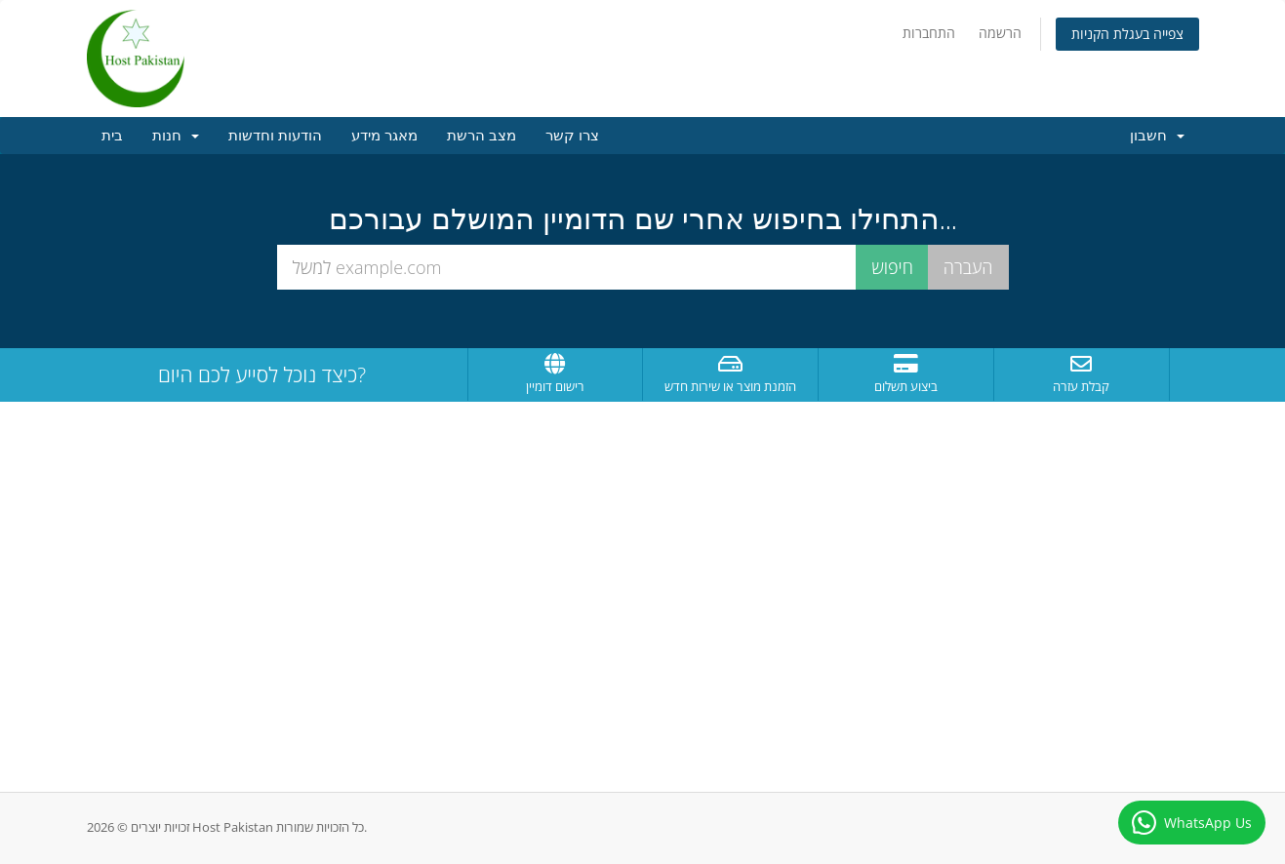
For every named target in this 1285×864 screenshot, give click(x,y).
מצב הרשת (481, 135)
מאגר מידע (384, 135)
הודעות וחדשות (275, 135)
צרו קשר (572, 135)
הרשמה (1000, 32)
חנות (175, 135)
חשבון (1157, 135)
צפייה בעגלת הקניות (1127, 33)
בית (112, 135)
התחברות (929, 32)
